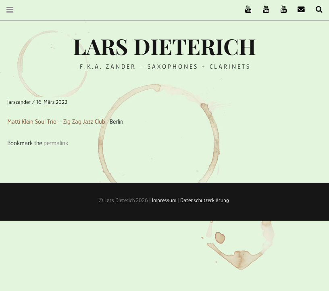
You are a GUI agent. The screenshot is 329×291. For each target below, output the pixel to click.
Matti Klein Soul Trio (31, 121)
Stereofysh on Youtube (263, 9)
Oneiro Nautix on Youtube (281, 9)
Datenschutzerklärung (204, 200)
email (298, 9)
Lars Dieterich (164, 46)
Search (316, 9)
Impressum (164, 200)
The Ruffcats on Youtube (245, 9)
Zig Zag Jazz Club (84, 121)
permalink (56, 143)
